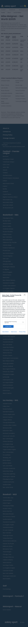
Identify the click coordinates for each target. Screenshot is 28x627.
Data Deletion (5, 331)
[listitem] (14, 322)
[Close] (25, 295)
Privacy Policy (22, 331)
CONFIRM (8, 326)
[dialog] (14, 313)
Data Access (14, 331)
